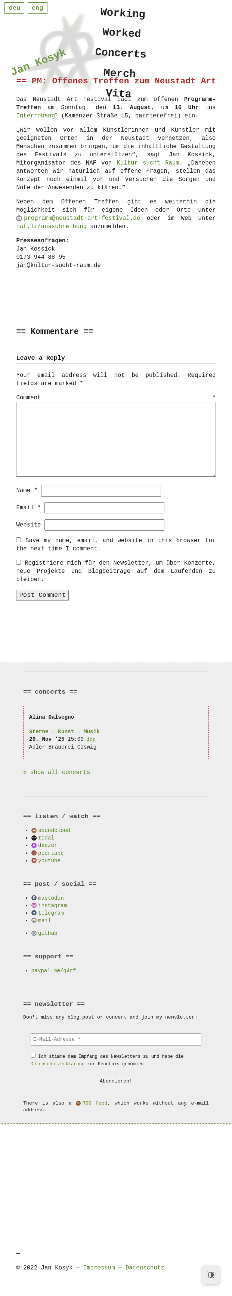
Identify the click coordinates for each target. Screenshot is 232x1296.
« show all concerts (56, 772)
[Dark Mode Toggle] (211, 1275)
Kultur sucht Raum (148, 163)
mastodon (51, 897)
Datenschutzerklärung (57, 1063)
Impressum (99, 1267)
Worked (121, 35)
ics (91, 739)
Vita (118, 98)
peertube (51, 852)
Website (28, 524)
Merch (119, 77)
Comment (116, 398)
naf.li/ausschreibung (51, 226)
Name (26, 490)
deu (14, 8)
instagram (52, 905)
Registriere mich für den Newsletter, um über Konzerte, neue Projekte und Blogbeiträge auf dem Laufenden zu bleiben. (116, 571)
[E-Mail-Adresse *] (116, 1039)
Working (123, 13)
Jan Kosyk (38, 63)
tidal (46, 837)
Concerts (120, 55)
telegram (51, 912)
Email (28, 507)
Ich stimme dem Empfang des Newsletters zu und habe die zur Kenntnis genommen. (107, 1060)
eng (37, 8)
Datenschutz (145, 1267)
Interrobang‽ (37, 116)
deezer (47, 844)
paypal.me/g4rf (53, 970)
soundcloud (54, 829)
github (47, 932)
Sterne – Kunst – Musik (64, 731)
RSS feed (94, 1103)
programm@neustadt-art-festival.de (82, 218)
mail (44, 920)
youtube (49, 860)
